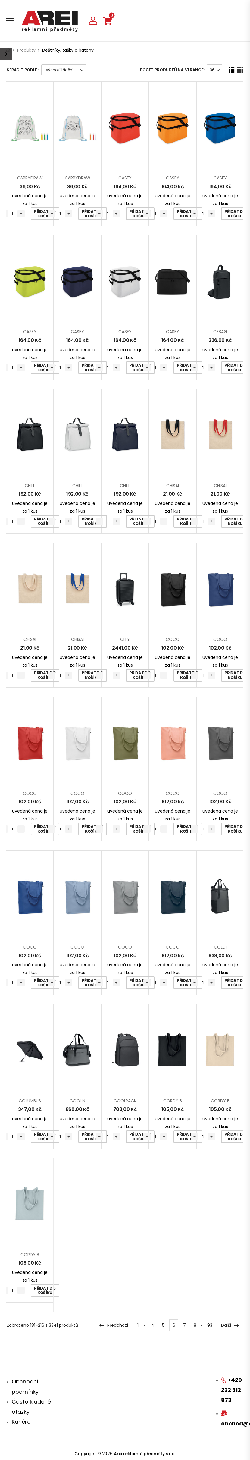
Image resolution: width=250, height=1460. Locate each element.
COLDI (220, 947)
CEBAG (220, 332)
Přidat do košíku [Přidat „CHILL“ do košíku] (44, 521)
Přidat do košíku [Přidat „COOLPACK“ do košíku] (140, 1136)
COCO (172, 639)
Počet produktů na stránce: (172, 70)
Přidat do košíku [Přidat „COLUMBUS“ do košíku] (44, 1136)
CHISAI (172, 486)
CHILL (30, 486)
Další (230, 1325)
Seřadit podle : (23, 70)
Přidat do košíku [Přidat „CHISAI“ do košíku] (187, 521)
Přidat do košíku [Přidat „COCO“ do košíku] (187, 675)
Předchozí (113, 1325)
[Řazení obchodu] (63, 69)
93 (209, 1325)
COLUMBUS (30, 1101)
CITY (125, 639)
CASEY (124, 178)
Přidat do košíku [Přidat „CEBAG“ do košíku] (235, 367)
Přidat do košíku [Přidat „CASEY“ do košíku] (140, 214)
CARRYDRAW (30, 178)
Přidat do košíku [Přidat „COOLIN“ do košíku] (92, 1136)
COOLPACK (125, 1101)
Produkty (26, 50)
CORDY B (172, 1101)
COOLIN (77, 1101)
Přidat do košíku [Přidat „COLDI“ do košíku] (235, 983)
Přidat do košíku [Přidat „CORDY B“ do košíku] (187, 1136)
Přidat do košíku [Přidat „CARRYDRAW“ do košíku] (44, 214)
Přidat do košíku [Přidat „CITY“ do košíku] (140, 675)
